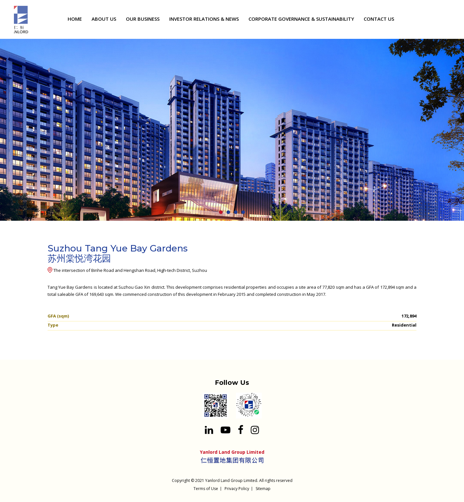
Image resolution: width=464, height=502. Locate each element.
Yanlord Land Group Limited (231, 480)
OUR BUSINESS (143, 19)
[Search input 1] (444, 20)
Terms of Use (205, 488)
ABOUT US (104, 19)
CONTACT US (379, 19)
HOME (75, 19)
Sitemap (263, 488)
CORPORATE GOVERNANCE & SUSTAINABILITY (301, 19)
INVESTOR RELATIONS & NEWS (204, 19)
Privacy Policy (237, 488)
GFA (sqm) (58, 316)
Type (53, 325)
